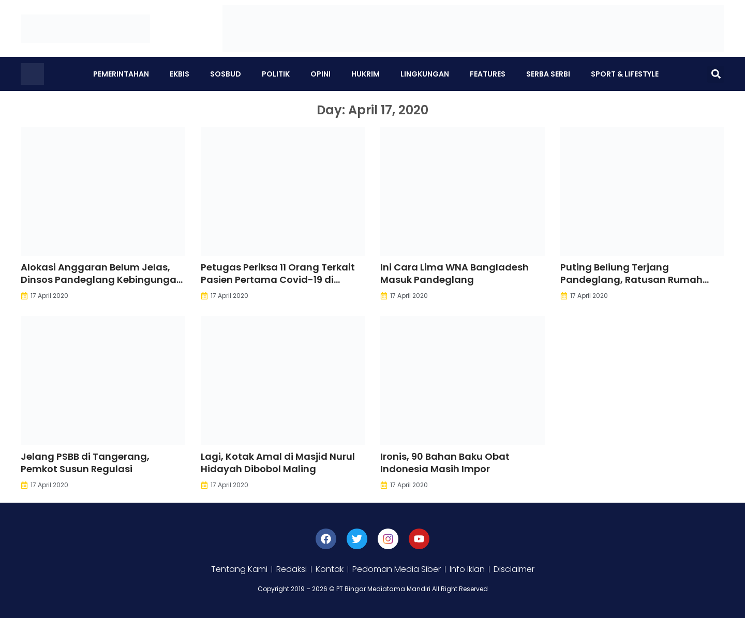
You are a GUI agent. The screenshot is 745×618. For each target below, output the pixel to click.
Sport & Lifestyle (625, 74)
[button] (715, 74)
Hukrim (365, 74)
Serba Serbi (548, 74)
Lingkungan (424, 74)
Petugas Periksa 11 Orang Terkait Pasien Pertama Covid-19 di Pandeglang (278, 279)
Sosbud (225, 74)
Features (487, 74)
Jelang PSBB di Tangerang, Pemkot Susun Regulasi (85, 462)
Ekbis (179, 74)
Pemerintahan (121, 74)
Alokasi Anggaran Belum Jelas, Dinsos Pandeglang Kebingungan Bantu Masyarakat (102, 279)
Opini (320, 74)
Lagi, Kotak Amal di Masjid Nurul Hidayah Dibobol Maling (278, 462)
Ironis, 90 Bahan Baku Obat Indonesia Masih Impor (445, 462)
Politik (276, 74)
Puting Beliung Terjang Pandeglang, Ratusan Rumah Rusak (631, 279)
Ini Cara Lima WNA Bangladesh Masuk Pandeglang (454, 273)
